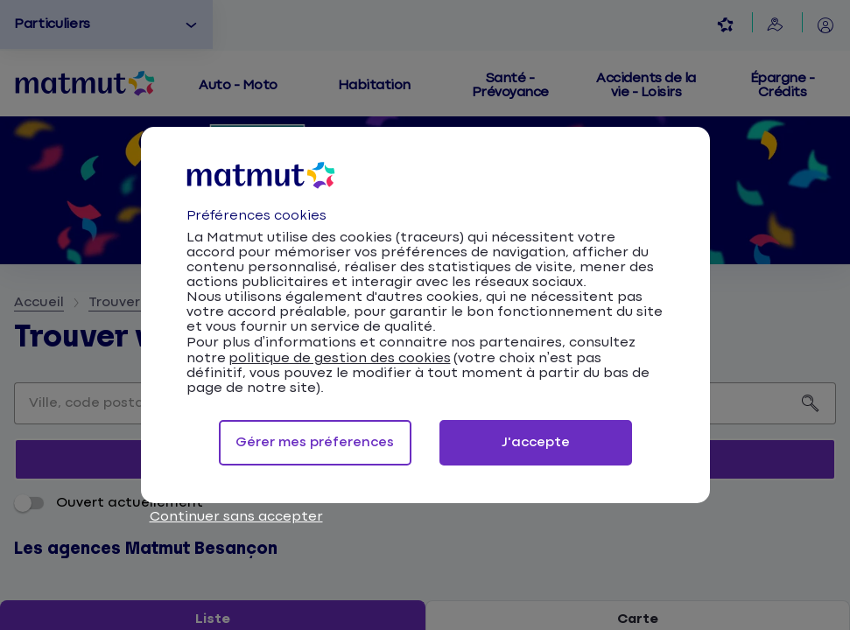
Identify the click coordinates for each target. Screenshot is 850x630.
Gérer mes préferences (314, 442)
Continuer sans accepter (236, 516)
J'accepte (536, 442)
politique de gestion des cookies (339, 358)
